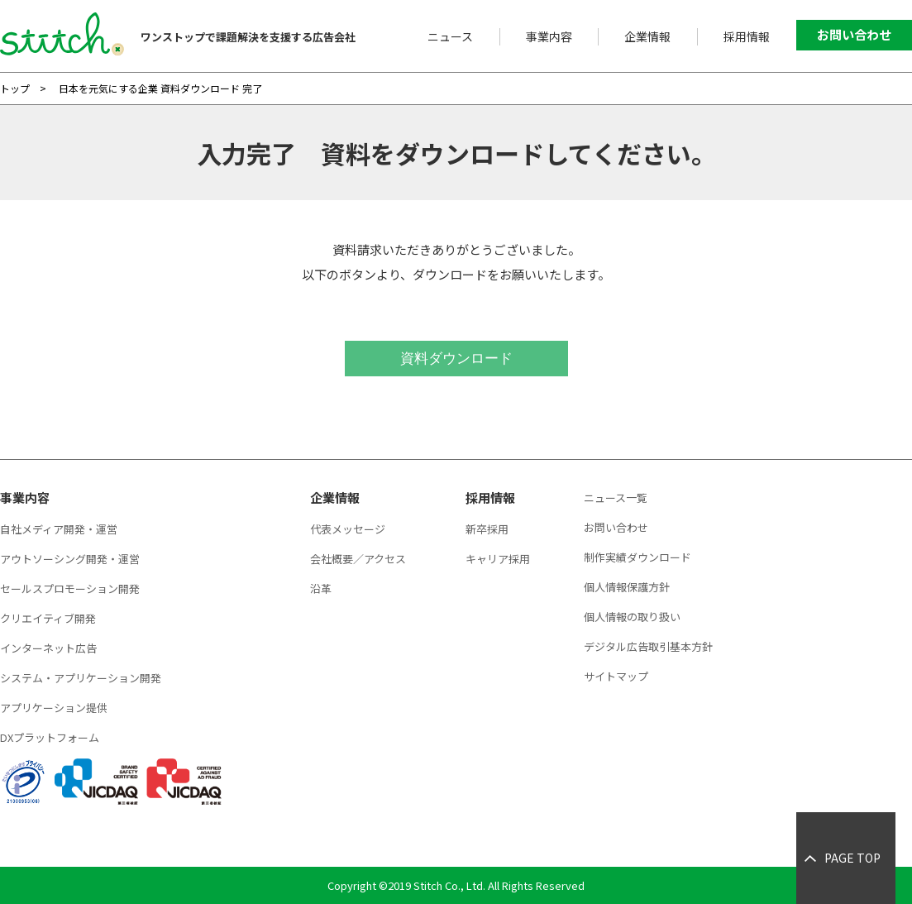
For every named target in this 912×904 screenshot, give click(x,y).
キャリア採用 (498, 559)
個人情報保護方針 (627, 587)
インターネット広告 (48, 648)
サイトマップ (616, 676)
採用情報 (746, 36)
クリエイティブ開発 (48, 618)
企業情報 (647, 36)
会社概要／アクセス (358, 559)
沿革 (321, 588)
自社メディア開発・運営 (58, 529)
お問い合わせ (854, 34)
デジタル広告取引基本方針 (648, 646)
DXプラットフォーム (49, 737)
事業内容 (549, 36)
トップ (15, 88)
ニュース (450, 36)
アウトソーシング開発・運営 (70, 559)
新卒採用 (487, 529)
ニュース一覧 (615, 497)
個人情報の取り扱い (632, 616)
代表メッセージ (347, 529)
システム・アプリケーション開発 (80, 678)
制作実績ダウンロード (637, 557)
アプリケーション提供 (53, 707)
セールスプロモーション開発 (70, 588)
